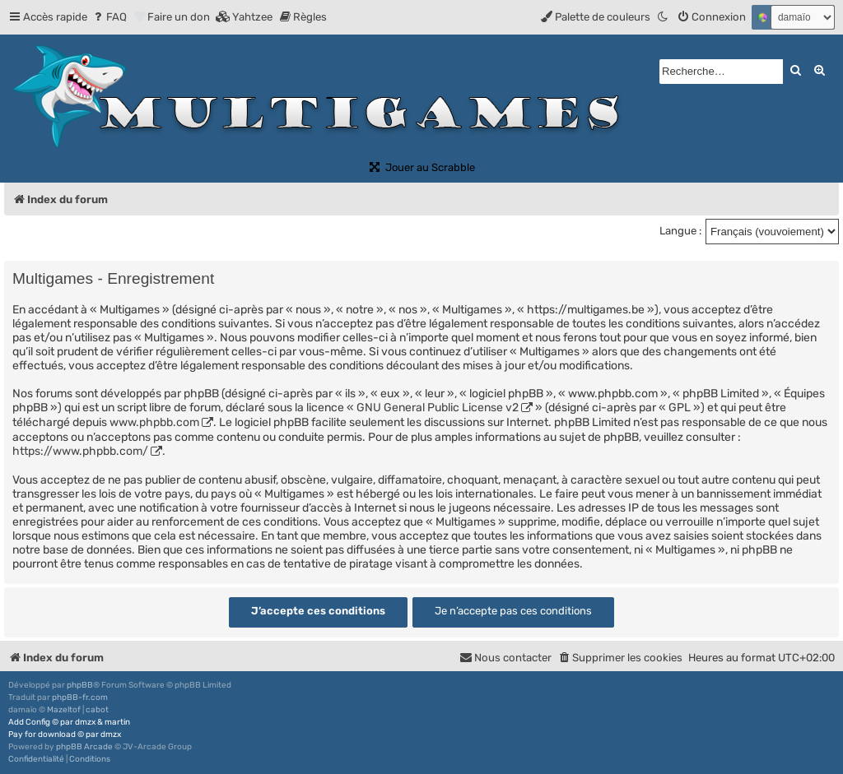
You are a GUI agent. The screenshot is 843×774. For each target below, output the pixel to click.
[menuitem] (109, 17)
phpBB (80, 685)
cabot (97, 710)
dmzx (85, 722)
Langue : (680, 231)
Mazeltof (64, 710)
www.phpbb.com (154, 422)
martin (117, 722)
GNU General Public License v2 (437, 408)
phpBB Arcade (84, 747)
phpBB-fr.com (80, 697)
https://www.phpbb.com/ (80, 451)
